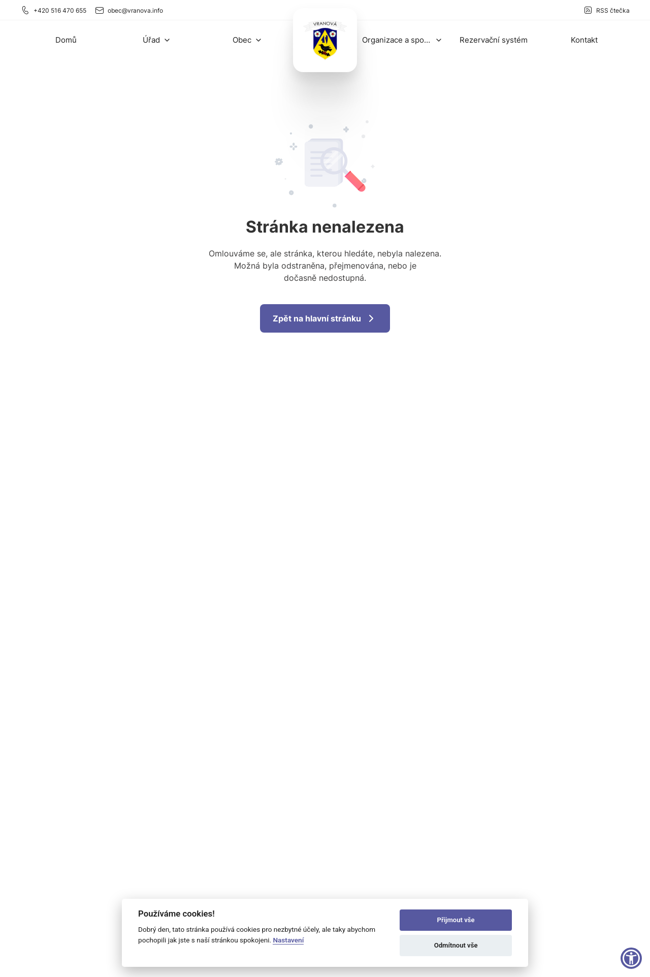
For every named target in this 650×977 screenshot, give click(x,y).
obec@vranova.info (128, 10)
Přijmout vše (456, 920)
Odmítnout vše (456, 945)
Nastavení (288, 940)
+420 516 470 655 (53, 10)
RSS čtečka (606, 10)
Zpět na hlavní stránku (325, 318)
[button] (157, 39)
